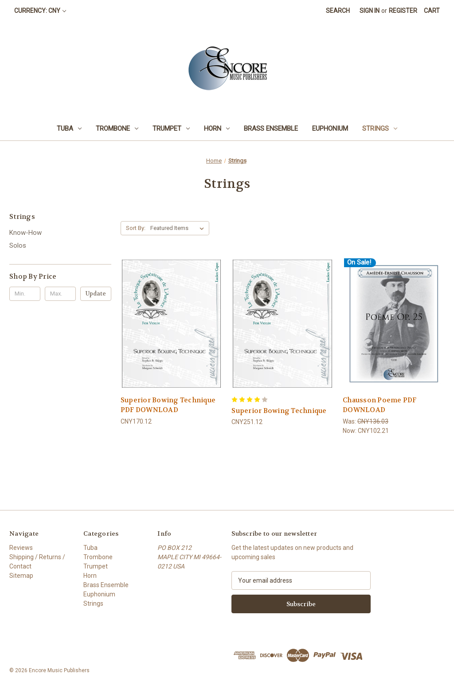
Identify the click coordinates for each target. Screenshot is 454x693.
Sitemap (21, 575)
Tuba (69, 128)
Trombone (117, 128)
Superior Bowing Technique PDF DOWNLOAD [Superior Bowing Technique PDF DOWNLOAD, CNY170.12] (168, 405)
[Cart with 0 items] (432, 11)
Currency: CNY (40, 10)
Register (403, 10)
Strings (379, 128)
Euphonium (330, 128)
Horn (217, 128)
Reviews (21, 547)
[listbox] (179, 228)
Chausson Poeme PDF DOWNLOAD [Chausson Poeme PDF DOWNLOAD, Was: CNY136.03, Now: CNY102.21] (380, 405)
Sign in (370, 10)
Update (96, 293)
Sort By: (135, 228)
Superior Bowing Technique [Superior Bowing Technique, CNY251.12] (278, 410)
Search (338, 10)
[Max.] (60, 294)
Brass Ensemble (271, 128)
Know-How (25, 233)
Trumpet (171, 128)
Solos (17, 245)
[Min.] (24, 294)
